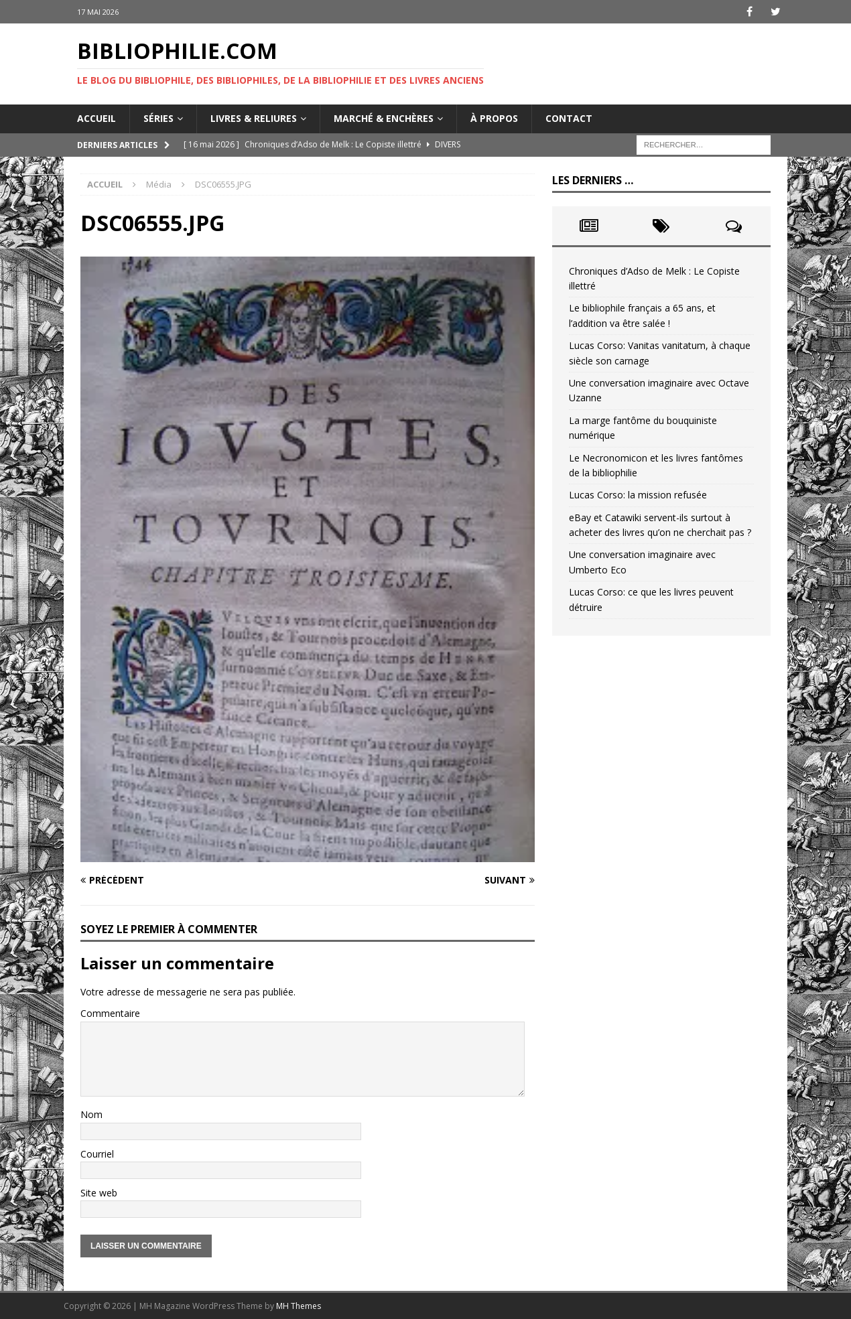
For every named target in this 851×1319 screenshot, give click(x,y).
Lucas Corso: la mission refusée (638, 494)
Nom (91, 1114)
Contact (568, 118)
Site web (98, 1192)
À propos (494, 118)
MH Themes (298, 1306)
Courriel (97, 1154)
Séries (158, 118)
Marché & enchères (384, 118)
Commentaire (110, 1013)
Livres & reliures (253, 118)
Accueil (96, 118)
